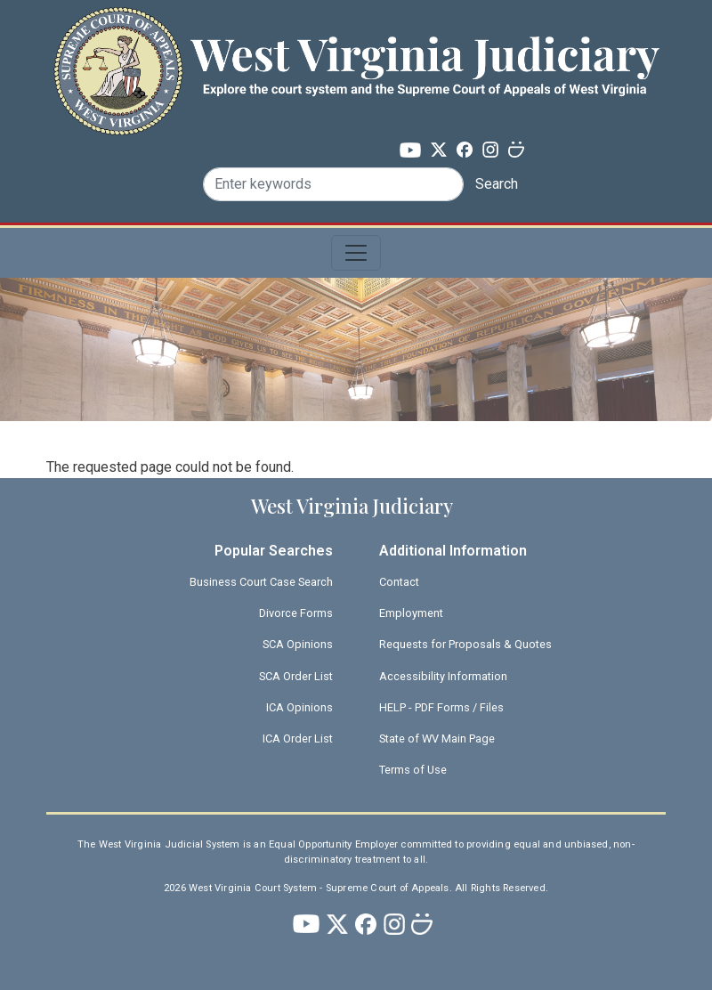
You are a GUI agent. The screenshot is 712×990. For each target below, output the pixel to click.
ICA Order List (298, 738)
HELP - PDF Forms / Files (441, 707)
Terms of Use (413, 769)
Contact (399, 581)
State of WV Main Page (437, 738)
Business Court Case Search (261, 581)
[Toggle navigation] (356, 253)
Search (496, 183)
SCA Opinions (298, 644)
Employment (411, 613)
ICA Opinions (299, 707)
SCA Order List (296, 676)
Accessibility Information (443, 676)
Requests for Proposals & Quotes (465, 644)
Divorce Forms (296, 613)
